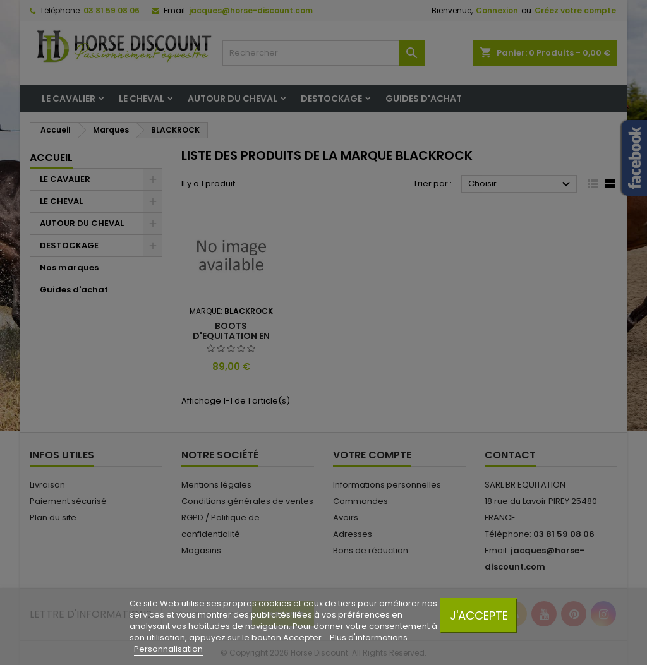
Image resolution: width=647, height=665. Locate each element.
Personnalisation (168, 649)
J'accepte (479, 615)
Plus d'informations (369, 638)
